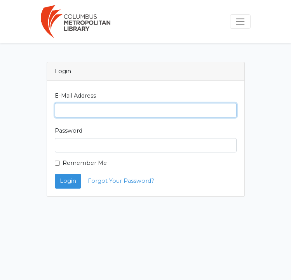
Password (68, 130)
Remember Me (85, 162)
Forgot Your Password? (121, 180)
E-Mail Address (75, 95)
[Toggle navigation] (240, 21)
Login (68, 180)
